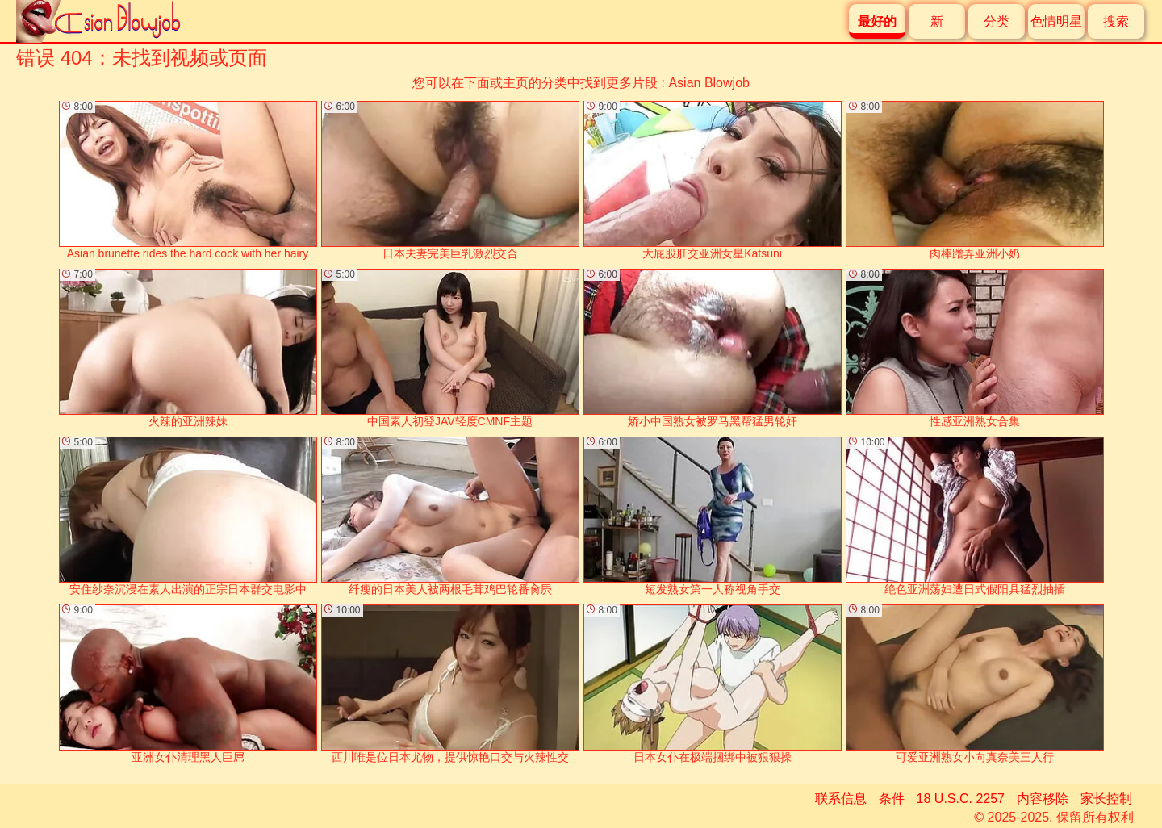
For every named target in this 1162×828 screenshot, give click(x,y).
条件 (892, 798)
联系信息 (841, 798)
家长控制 (1106, 798)
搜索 (1116, 21)
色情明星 (1056, 21)
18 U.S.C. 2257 (961, 798)
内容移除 (1042, 798)
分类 (996, 21)
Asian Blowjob (709, 83)
